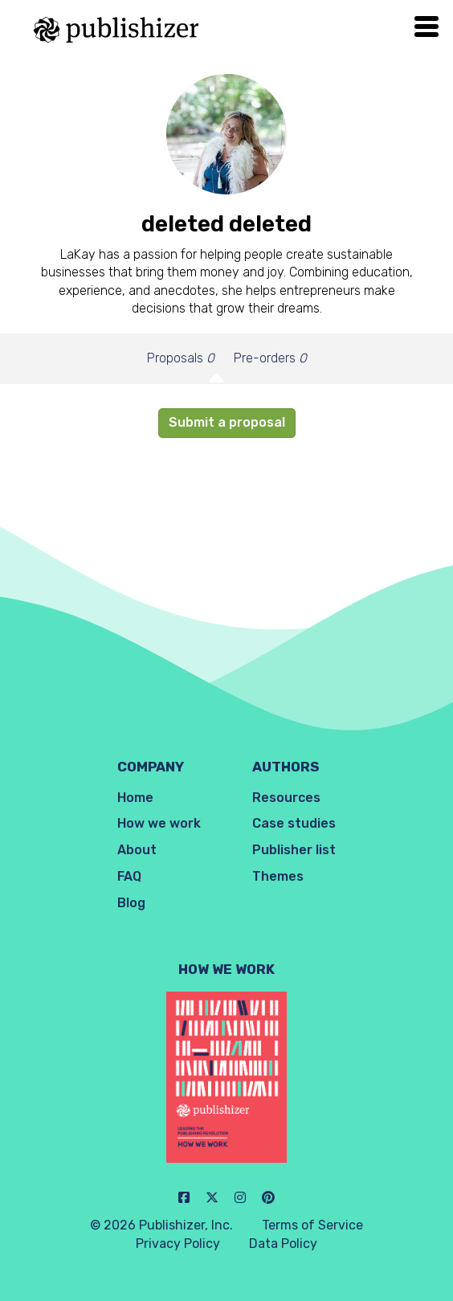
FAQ (129, 876)
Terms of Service (312, 1225)
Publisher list (294, 849)
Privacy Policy (178, 1243)
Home (135, 797)
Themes (278, 876)
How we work (159, 823)
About (137, 849)
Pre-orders (270, 358)
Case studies (294, 823)
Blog (131, 902)
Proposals (180, 358)
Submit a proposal (227, 422)
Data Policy (283, 1243)
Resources (286, 797)
